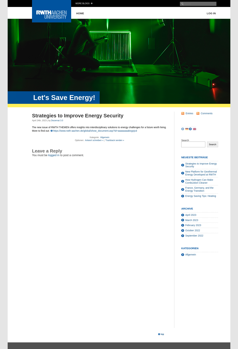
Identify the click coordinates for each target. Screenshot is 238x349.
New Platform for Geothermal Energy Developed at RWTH (201, 173)
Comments (207, 113)
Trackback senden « (114, 140)
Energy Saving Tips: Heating (200, 196)
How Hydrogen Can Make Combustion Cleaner (199, 181)
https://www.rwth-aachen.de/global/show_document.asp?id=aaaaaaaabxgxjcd (95, 130)
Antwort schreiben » (94, 140)
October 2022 (192, 230)
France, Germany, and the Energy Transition (199, 189)
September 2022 (194, 235)
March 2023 (191, 220)
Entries (189, 113)
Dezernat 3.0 (57, 120)
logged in (54, 155)
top (162, 334)
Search (185, 140)
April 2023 (190, 215)
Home (80, 13)
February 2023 (193, 225)
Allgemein (104, 137)
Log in (211, 13)
